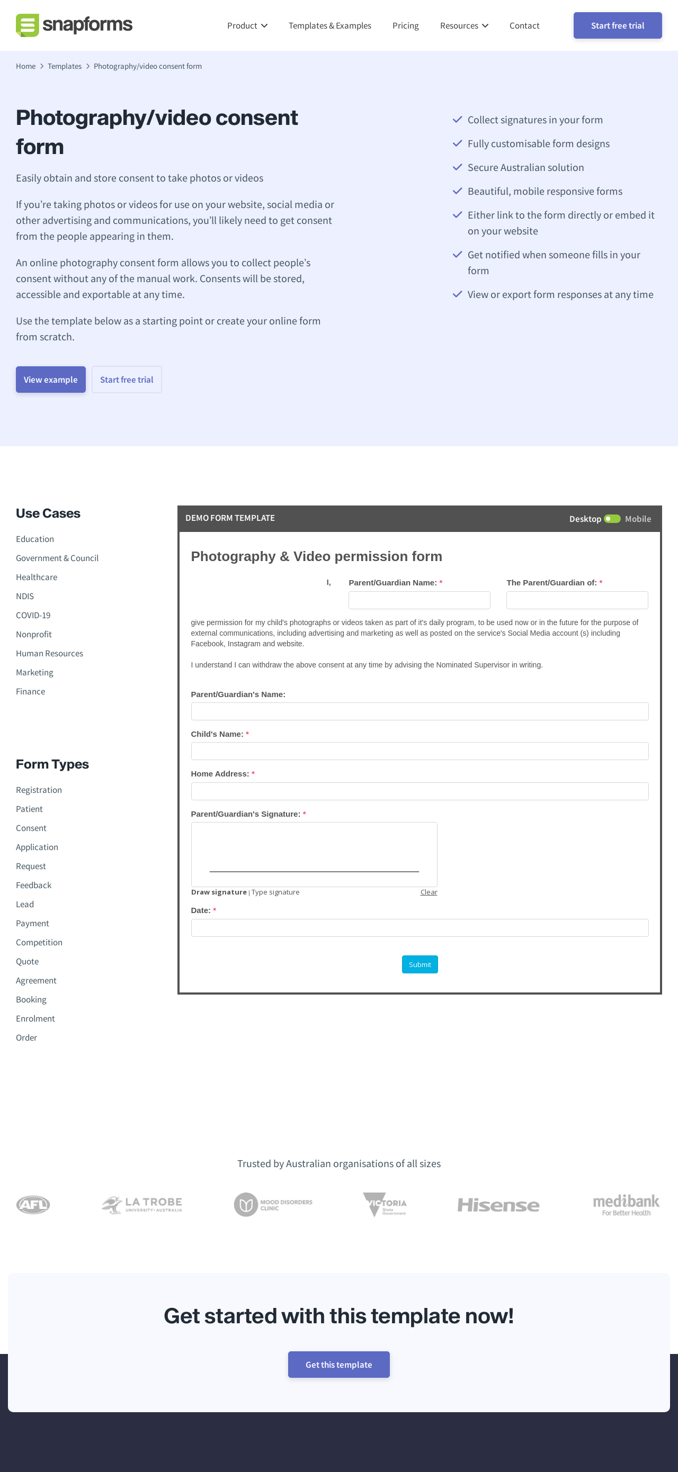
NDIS (25, 598)
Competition (39, 944)
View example (60, 381)
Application (37, 849)
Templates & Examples (330, 26)
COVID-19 (33, 617)
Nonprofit (34, 636)
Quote (27, 963)
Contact (525, 26)
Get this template (339, 1366)
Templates (65, 68)
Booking (31, 1001)
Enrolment (35, 1020)
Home (25, 68)
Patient (29, 811)
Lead (25, 906)
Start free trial (618, 26)
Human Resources (49, 655)
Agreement (36, 982)
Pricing (405, 26)
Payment (32, 925)
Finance (30, 693)
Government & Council (57, 560)
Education (35, 541)
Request (31, 868)
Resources (459, 26)
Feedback (33, 887)
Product (242, 26)
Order (26, 1039)
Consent (31, 830)
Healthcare (36, 579)
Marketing (34, 674)
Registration (39, 792)
